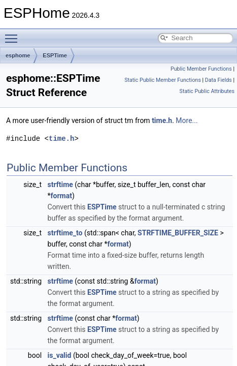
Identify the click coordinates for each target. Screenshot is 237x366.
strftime (60, 184)
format (61, 196)
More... (186, 120)
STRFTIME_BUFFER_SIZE (178, 233)
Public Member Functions (201, 69)
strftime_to (65, 233)
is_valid (60, 355)
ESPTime (55, 55)
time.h (162, 120)
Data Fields (218, 80)
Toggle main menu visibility (13, 34)
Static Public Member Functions (162, 80)
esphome (18, 55)
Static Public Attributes (207, 91)
